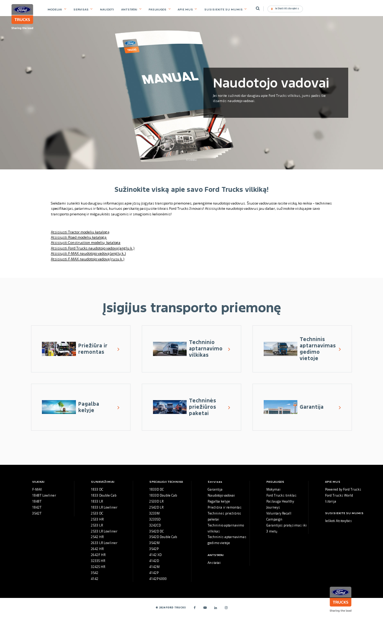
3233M (154, 513)
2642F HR (98, 555)
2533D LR (156, 501)
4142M (154, 567)
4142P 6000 (158, 579)
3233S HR (98, 561)
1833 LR (97, 501)
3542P (154, 549)
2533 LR (97, 525)
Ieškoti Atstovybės (338, 521)
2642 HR (97, 549)
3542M (154, 543)
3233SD (154, 519)
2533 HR (97, 519)
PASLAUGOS (157, 9)
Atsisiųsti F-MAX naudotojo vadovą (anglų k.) (88, 253)
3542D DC (156, 531)
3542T (37, 513)
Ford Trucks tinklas (281, 495)
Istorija (330, 501)
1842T (37, 507)
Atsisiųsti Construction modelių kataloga (85, 242)
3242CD (155, 525)
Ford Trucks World (339, 495)
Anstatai (214, 563)
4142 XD (155, 555)
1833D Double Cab (163, 495)
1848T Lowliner (44, 495)
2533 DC (97, 513)
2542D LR (156, 507)
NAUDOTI (107, 9)
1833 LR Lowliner (104, 507)
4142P (154, 573)
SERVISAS (81, 9)
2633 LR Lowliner (104, 543)
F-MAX (37, 489)
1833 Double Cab (103, 495)
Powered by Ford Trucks (343, 489)
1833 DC (97, 489)
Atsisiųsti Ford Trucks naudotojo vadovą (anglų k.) (92, 248)
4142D (154, 561)
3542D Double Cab (163, 537)
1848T (37, 501)
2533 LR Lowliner (104, 531)
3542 (94, 573)
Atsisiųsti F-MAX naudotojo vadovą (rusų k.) (87, 259)
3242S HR (98, 567)
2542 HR (97, 537)
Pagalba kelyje (219, 501)
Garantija (215, 489)
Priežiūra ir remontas (225, 507)
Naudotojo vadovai (221, 495)
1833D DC (156, 489)
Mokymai (273, 489)
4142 (94, 579)
